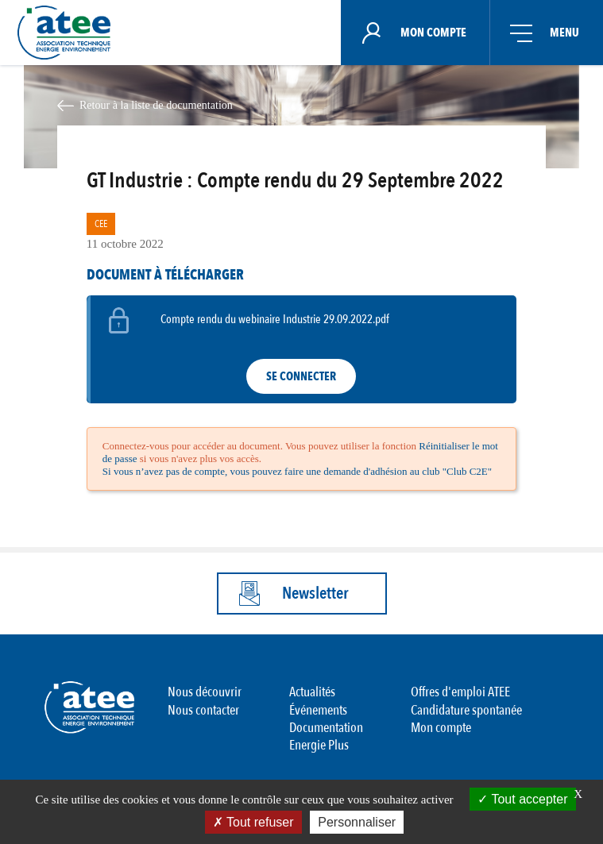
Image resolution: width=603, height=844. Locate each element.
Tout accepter (522, 799)
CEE (101, 224)
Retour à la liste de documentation (156, 104)
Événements (318, 710)
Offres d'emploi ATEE (460, 691)
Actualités (312, 691)
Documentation (326, 727)
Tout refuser (253, 822)
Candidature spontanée (466, 710)
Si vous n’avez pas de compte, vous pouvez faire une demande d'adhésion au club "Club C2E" (297, 471)
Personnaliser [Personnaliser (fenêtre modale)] (357, 822)
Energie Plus (319, 745)
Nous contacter (203, 710)
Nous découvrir (205, 691)
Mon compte (441, 727)
